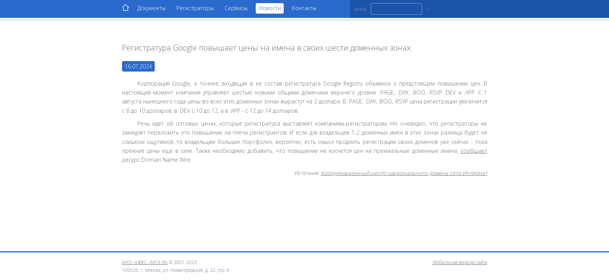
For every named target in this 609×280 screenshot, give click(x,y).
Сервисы (236, 8)
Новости (269, 8)
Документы (151, 8)
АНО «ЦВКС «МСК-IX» (145, 262)
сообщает (474, 150)
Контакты (304, 8)
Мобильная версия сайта (460, 262)
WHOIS (360, 9)
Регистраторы (195, 8)
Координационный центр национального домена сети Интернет (404, 173)
